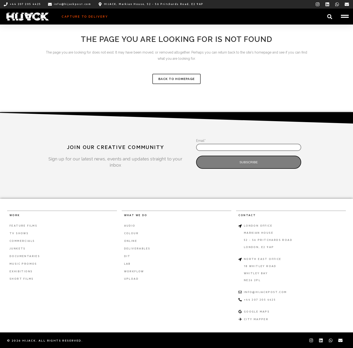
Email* (201, 141)
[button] (330, 16)
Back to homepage (176, 79)
